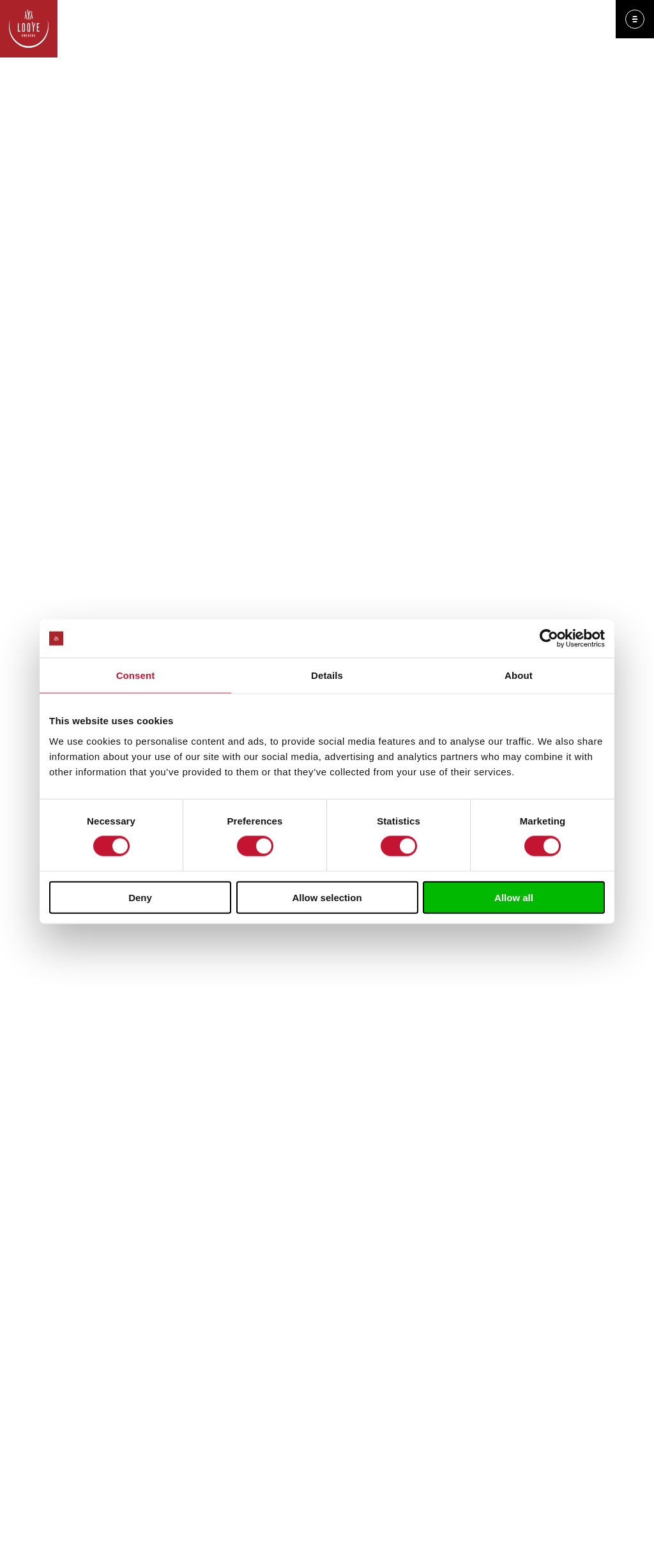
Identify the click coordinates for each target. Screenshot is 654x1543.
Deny (140, 897)
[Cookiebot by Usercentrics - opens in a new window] (549, 638)
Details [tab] (327, 675)
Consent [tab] (135, 675)
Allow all (513, 897)
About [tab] (519, 675)
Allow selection (326, 897)
